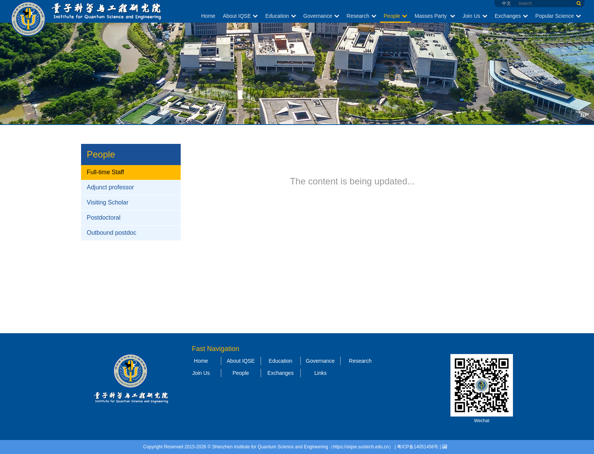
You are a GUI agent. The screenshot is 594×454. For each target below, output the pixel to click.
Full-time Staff (105, 172)
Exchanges (511, 16)
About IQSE (240, 16)
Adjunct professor (110, 187)
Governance (321, 16)
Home (208, 16)
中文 (506, 3)
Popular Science (558, 16)
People (395, 16)
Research (361, 16)
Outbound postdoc (111, 232)
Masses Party (434, 16)
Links (320, 373)
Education (280, 16)
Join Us (475, 16)
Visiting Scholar (107, 202)
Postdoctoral (103, 217)
